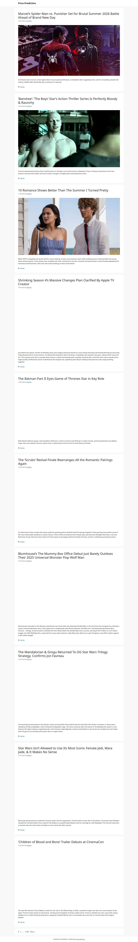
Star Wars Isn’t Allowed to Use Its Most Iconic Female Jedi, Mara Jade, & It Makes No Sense (65, 750)
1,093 (27, 932)
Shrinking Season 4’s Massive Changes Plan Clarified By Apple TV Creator (66, 282)
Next (33, 932)
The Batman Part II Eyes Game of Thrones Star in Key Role (61, 378)
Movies (22, 87)
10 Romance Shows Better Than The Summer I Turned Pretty (63, 190)
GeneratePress (80, 939)
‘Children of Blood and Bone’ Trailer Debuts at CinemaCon (61, 842)
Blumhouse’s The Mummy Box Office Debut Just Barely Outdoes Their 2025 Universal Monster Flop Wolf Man (65, 555)
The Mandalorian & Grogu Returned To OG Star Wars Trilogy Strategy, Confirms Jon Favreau (63, 654)
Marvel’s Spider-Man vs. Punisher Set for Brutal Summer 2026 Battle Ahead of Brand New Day (68, 15)
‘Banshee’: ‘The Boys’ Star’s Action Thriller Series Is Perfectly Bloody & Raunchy (67, 101)
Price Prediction (27, 3)
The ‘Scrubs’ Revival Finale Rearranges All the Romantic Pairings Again (65, 462)
